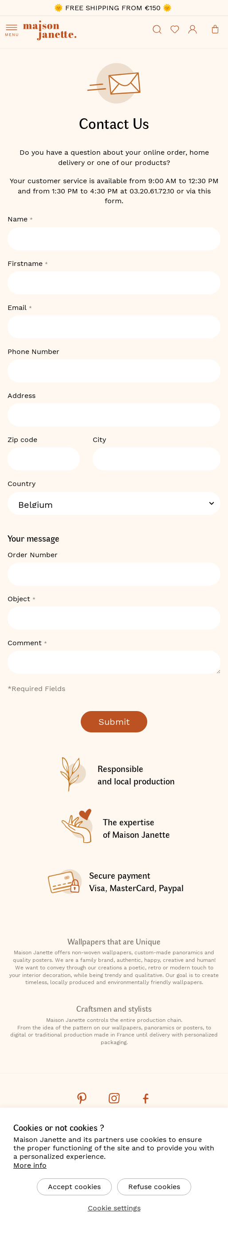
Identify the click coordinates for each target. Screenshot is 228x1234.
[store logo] (76, 31)
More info (30, 1165)
